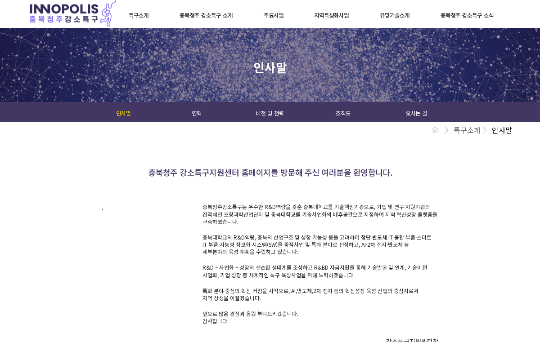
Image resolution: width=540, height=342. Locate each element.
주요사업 (274, 15)
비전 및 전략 (270, 113)
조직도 (343, 113)
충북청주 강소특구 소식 (467, 15)
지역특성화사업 (331, 15)
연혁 (197, 113)
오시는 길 (416, 113)
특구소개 (138, 15)
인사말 (123, 113)
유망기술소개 (395, 15)
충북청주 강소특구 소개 (206, 15)
